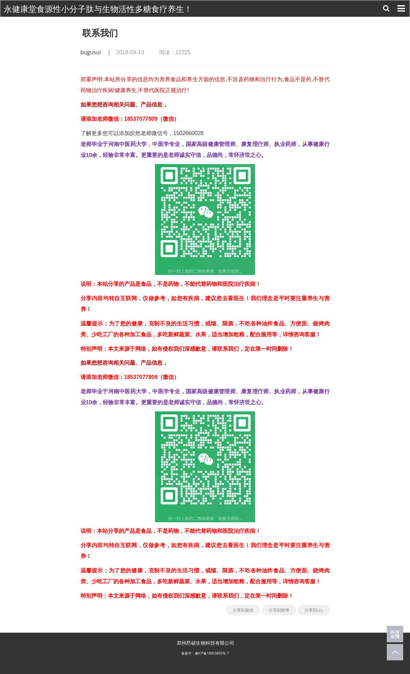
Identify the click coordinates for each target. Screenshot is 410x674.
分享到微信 (243, 610)
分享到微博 (279, 610)
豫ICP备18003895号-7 (212, 653)
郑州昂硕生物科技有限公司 (205, 643)
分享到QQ (314, 610)
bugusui (91, 52)
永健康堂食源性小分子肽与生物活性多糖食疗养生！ (98, 9)
